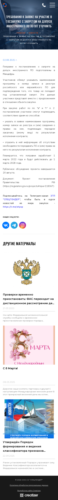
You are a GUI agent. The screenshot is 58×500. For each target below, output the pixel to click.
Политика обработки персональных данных (29, 485)
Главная (21, 33)
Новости (33, 33)
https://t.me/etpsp (13, 206)
